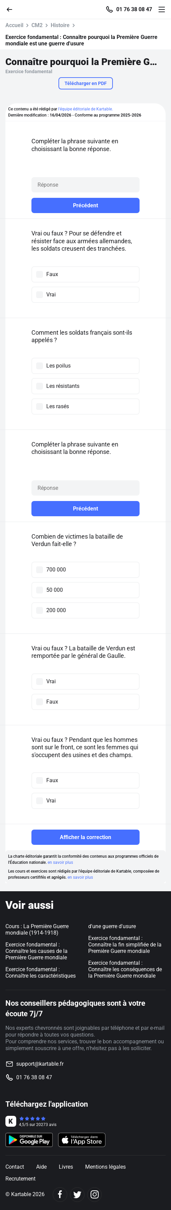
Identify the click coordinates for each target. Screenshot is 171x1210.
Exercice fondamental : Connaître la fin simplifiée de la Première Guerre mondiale (125, 944)
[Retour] (12, 9)
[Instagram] (94, 1194)
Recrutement (20, 1178)
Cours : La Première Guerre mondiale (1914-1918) (37, 929)
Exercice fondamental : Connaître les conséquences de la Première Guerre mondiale (125, 969)
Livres (66, 1167)
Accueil (14, 25)
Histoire (60, 25)
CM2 (37, 25)
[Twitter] (77, 1194)
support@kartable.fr (40, 1064)
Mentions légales (105, 1167)
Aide (41, 1167)
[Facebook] (60, 1194)
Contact (14, 1167)
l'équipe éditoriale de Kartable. (85, 109)
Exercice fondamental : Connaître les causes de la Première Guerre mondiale (36, 951)
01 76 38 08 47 (134, 9)
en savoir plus (60, 862)
